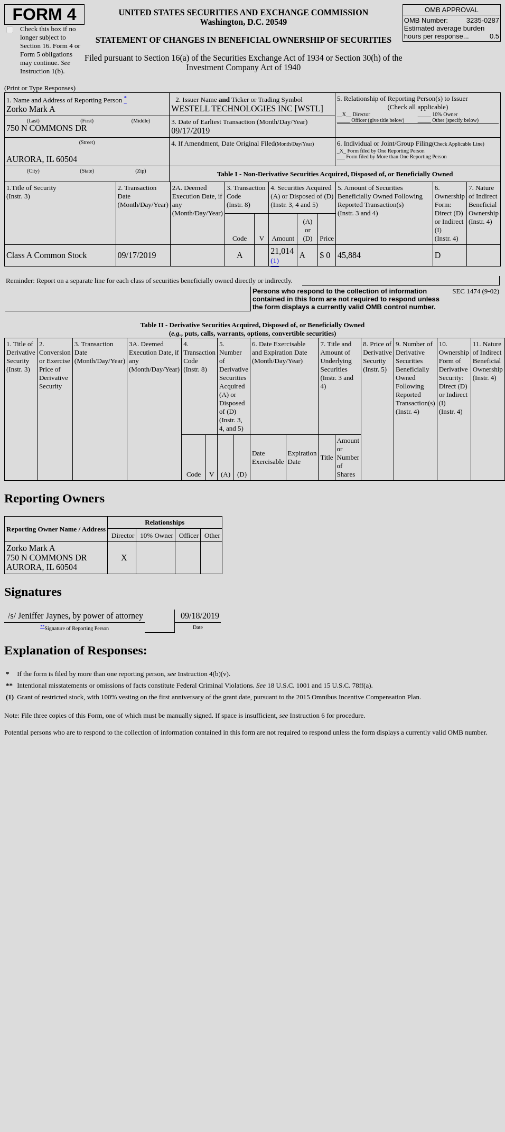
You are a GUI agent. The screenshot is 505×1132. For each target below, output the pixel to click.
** (42, 626)
